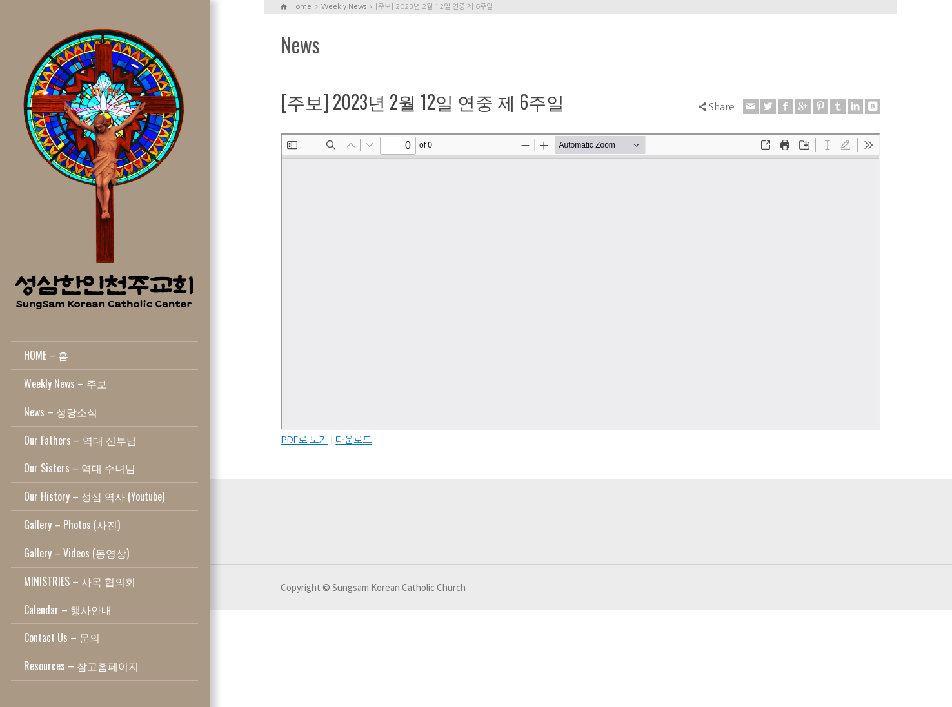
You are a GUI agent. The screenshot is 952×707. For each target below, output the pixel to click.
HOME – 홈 (46, 355)
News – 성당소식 (60, 412)
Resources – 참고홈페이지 (81, 665)
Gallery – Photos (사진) (72, 524)
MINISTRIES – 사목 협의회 (79, 581)
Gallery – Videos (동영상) (76, 553)
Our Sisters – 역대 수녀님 (79, 468)
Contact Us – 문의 (62, 637)
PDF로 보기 (304, 440)
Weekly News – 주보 (65, 383)
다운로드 (353, 440)
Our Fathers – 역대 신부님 (80, 440)
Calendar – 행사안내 (68, 609)
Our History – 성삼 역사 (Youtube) (94, 496)
